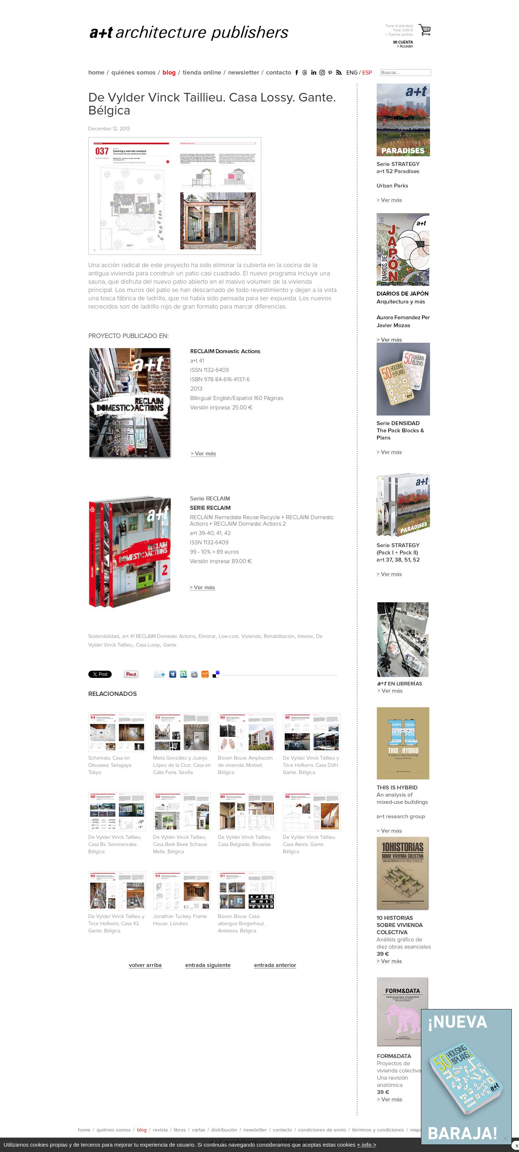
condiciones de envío (322, 1130)
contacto (278, 72)
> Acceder (405, 46)
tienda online (202, 72)
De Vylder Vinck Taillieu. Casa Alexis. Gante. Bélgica (309, 844)
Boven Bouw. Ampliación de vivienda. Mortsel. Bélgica (245, 765)
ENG (352, 73)
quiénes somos (133, 72)
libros (180, 1130)
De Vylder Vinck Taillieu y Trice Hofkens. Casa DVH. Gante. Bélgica (311, 765)
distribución (224, 1130)
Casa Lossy (148, 645)
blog (169, 72)
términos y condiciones (378, 1130)
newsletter (243, 72)
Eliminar (207, 636)
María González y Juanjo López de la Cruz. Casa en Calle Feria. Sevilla (182, 765)
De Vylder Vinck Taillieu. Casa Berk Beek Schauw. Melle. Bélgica (180, 844)
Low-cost (228, 636)
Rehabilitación (279, 636)
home (96, 72)
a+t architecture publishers (198, 33)
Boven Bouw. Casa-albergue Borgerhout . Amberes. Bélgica (242, 923)
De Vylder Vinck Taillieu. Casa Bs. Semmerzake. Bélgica (115, 844)
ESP (367, 73)
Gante (170, 645)
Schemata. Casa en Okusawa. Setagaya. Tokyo (110, 765)
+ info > (366, 1145)
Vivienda (251, 636)
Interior (305, 636)
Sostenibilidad (103, 636)
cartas (198, 1130)
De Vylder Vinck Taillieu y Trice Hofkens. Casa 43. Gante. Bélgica (116, 923)
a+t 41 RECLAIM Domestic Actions (158, 636)
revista (160, 1130)
